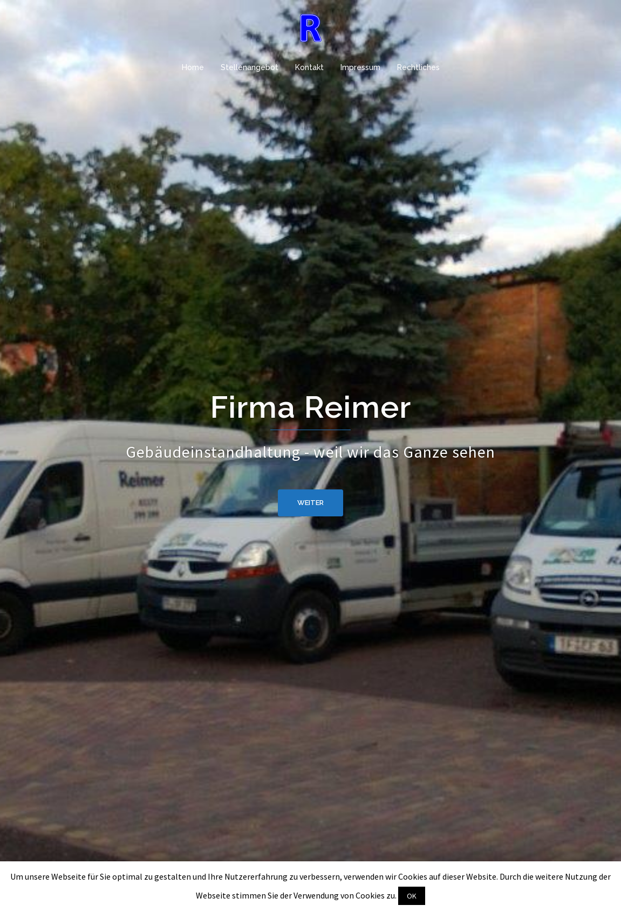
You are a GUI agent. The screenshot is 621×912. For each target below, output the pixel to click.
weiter (310, 503)
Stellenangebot (249, 67)
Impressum (360, 67)
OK (412, 896)
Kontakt (309, 67)
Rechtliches (418, 67)
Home (193, 67)
